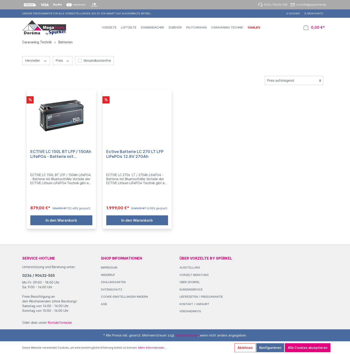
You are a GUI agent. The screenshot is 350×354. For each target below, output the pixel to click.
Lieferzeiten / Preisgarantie (201, 296)
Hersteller (36, 60)
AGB (104, 304)
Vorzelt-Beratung (194, 275)
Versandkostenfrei (97, 60)
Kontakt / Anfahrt (194, 304)
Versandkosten (187, 335)
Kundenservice (191, 289)
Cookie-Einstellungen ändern (124, 296)
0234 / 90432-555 (38, 275)
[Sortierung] (294, 80)
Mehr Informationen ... (152, 347)
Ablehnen (245, 348)
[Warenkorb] (314, 27)
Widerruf (108, 275)
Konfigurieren (270, 348)
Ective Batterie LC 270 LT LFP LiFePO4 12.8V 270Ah (135, 154)
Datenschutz (111, 289)
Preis (63, 60)
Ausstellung (189, 267)
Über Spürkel (189, 282)
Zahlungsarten (113, 282)
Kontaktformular (60, 322)
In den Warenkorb (61, 220)
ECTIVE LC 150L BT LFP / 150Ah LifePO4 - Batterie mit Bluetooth (60, 154)
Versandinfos (190, 311)
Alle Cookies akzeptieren (308, 348)
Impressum (109, 267)
